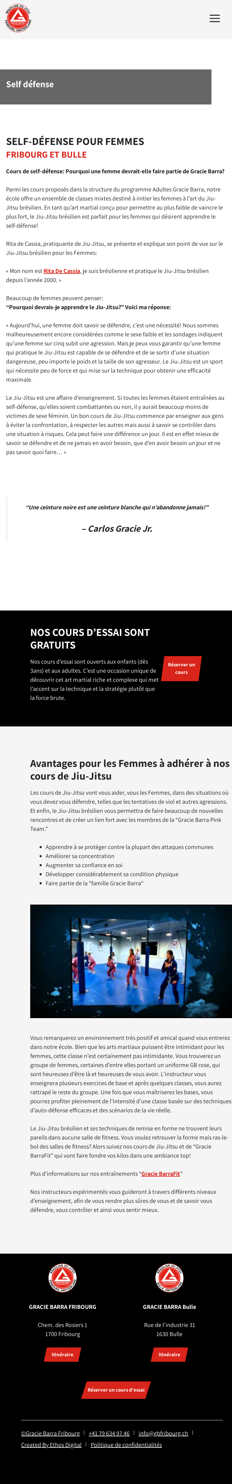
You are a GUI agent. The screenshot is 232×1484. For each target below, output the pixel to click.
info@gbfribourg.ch (163, 1433)
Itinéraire (62, 1354)
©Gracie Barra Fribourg (50, 1433)
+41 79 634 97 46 (109, 1433)
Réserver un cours (181, 668)
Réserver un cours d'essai (116, 1389)
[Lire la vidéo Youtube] (131, 961)
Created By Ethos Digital (51, 1445)
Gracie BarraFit (160, 1174)
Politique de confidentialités (126, 1445)
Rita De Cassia (62, 271)
